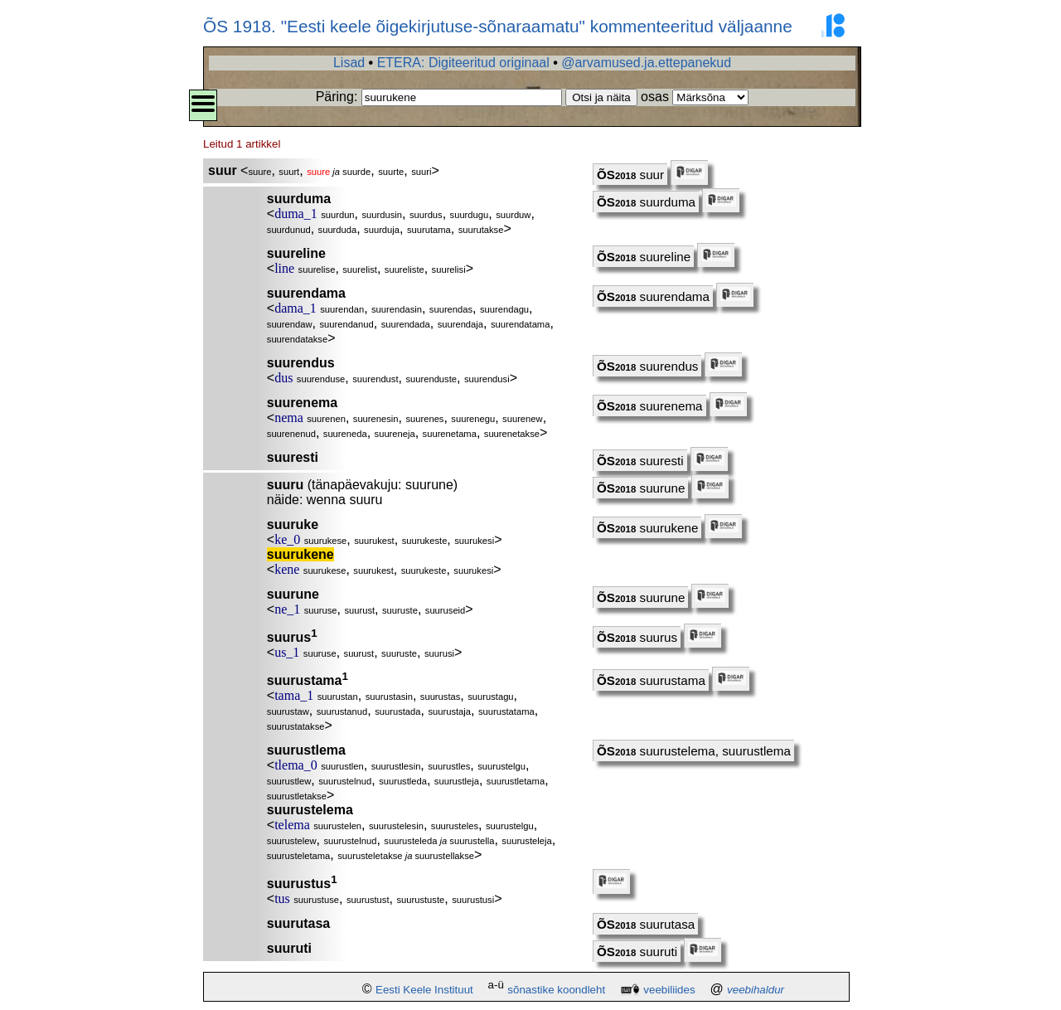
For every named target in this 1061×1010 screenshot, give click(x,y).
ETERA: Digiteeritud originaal (463, 63)
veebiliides (669, 989)
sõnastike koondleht (556, 989)
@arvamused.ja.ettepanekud (646, 63)
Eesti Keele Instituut (424, 989)
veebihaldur (755, 989)
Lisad (349, 63)
